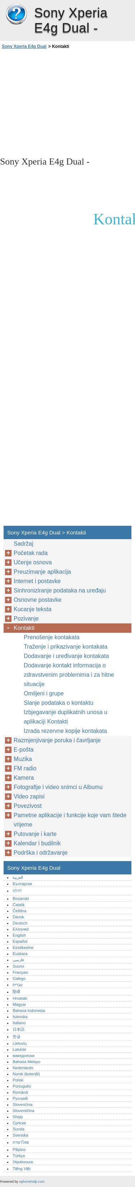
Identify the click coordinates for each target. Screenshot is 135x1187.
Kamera (24, 778)
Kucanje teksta (32, 609)
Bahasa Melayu (26, 1062)
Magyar (19, 1004)
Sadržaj (23, 544)
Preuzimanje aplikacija (42, 572)
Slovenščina (23, 1110)
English (19, 935)
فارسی (18, 960)
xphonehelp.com (31, 1181)
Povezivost (27, 806)
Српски (19, 1123)
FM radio (25, 768)
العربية (18, 877)
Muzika (23, 759)
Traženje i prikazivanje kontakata (65, 647)
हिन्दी (16, 992)
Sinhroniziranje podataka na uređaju (60, 590)
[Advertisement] (67, 102)
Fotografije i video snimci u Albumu (58, 787)
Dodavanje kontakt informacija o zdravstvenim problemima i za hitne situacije (69, 674)
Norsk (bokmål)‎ (26, 1074)
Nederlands (23, 1068)
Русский (20, 1098)
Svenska (20, 1135)
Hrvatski (20, 998)
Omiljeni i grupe (44, 693)
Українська (23, 1162)
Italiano (19, 1023)
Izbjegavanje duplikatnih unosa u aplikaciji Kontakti (65, 717)
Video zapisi (29, 796)
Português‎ (22, 1086)
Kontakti (24, 628)
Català (18, 904)
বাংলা (17, 890)
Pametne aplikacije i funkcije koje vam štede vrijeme (70, 820)
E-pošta (23, 750)
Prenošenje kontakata (52, 637)
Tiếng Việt (21, 1168)
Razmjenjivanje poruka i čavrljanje (57, 740)
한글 (17, 1036)
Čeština (19, 911)
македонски (24, 1055)
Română (20, 1092)
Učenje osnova (33, 562)
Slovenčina (22, 1104)
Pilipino (19, 1149)
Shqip (18, 1117)
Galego (19, 978)
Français (20, 972)
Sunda (18, 1129)
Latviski (19, 1049)
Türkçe (19, 1156)
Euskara (20, 953)
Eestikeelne (23, 947)
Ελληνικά (21, 929)
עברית (18, 984)
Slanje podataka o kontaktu (58, 703)
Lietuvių (20, 1043)
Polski (18, 1080)
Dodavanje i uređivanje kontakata (66, 656)
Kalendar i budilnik (37, 843)
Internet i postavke (37, 581)
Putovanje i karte (35, 834)
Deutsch (20, 923)
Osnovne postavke (38, 600)
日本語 (18, 1029)
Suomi (18, 966)
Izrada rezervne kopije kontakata (65, 731)
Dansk (18, 917)
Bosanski (21, 898)
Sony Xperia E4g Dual (16, 14)
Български (22, 884)
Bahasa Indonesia (29, 1010)
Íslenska (20, 1016)
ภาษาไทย (21, 1142)
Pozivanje (26, 618)
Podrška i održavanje (40, 853)
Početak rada (31, 553)
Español (20, 941)
